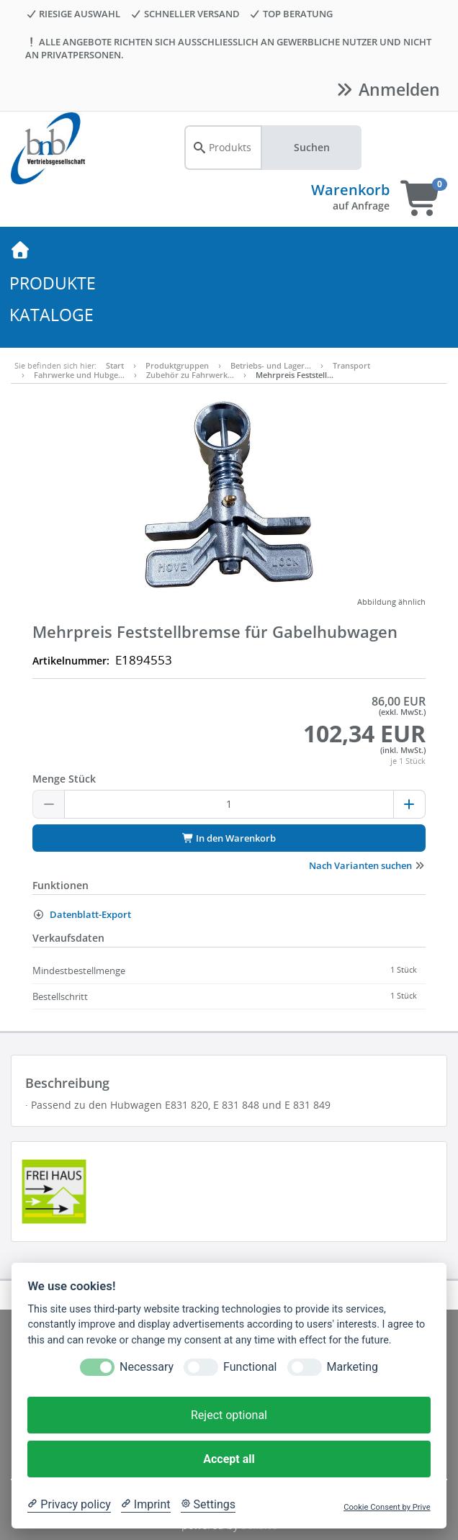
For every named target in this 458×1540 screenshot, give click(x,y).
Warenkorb (350, 189)
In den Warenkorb (229, 838)
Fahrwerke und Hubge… (79, 374)
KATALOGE (51, 314)
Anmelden (386, 89)
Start (115, 365)
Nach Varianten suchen (367, 865)
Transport (351, 365)
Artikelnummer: (70, 660)
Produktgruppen (177, 365)
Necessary (147, 1367)
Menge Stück (64, 778)
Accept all (228, 1459)
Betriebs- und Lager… (270, 365)
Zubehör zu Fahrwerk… (190, 374)
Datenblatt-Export (81, 914)
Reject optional (229, 1415)
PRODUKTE (52, 282)
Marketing (352, 1367)
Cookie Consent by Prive (387, 1507)
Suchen (312, 147)
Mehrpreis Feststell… (294, 374)
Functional (250, 1367)
